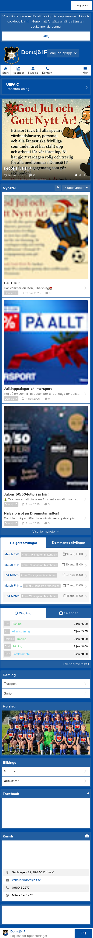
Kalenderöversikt (76, 664)
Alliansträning (21, 631)
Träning (16, 624)
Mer (85, 70)
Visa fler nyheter (46, 532)
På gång (23, 613)
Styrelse (33, 70)
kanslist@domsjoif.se (26, 880)
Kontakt (47, 70)
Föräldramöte (21, 654)
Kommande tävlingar (68, 542)
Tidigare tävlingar (23, 543)
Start (5, 70)
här (28, 21)
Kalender (18, 70)
